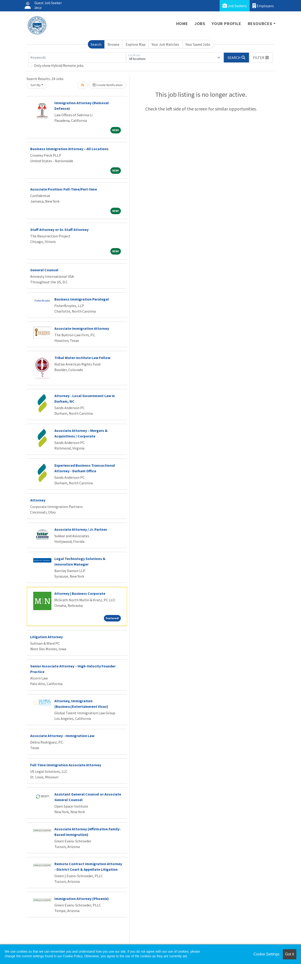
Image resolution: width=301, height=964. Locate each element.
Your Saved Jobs (197, 44)
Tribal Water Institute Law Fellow (82, 357)
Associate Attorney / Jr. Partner (80, 529)
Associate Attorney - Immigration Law (62, 735)
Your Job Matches (165, 44)
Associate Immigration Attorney (81, 328)
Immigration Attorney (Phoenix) (81, 898)
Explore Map (136, 44)
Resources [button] (260, 23)
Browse (113, 44)
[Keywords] (77, 57)
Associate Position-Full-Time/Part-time (63, 189)
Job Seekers (234, 6)
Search (96, 44)
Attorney (37, 500)
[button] (261, 57)
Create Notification (107, 85)
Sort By (35, 85)
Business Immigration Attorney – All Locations (69, 148)
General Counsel (44, 270)
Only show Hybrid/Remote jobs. (59, 65)
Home (182, 23)
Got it (289, 954)
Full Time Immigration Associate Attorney (65, 765)
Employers (263, 6)
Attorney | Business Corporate (79, 593)
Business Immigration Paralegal (81, 299)
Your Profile (226, 23)
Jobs (200, 23)
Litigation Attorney (46, 636)
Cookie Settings (266, 954)
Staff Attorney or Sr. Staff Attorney (59, 229)
